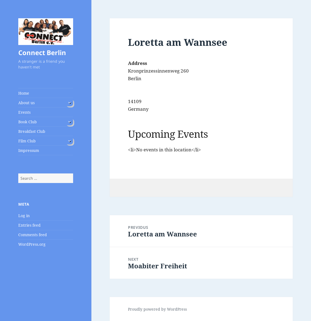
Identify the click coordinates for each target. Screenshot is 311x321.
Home (23, 93)
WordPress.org (32, 244)
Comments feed (32, 234)
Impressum (28, 150)
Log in (24, 215)
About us (26, 102)
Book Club (27, 121)
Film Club (27, 140)
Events (24, 112)
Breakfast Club (31, 131)
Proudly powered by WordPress (157, 309)
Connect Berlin (42, 52)
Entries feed (29, 225)
